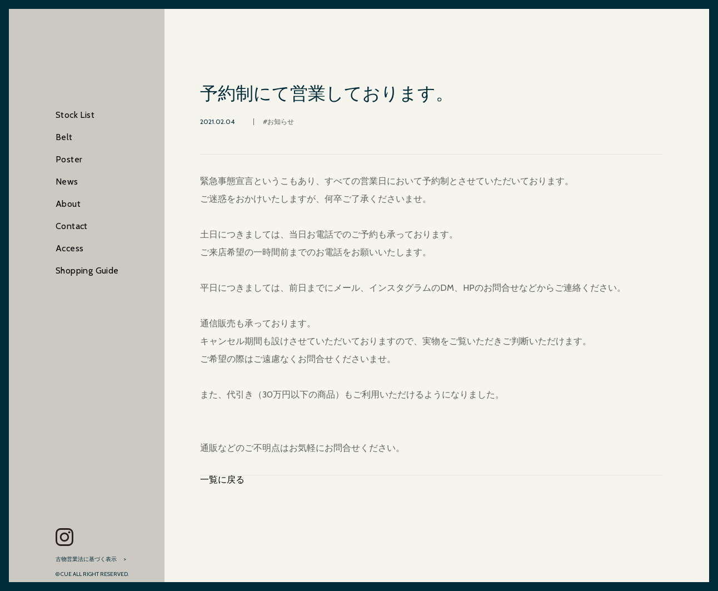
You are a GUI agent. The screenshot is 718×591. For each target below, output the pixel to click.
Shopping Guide (87, 270)
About (68, 203)
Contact (72, 226)
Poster (69, 159)
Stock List (75, 115)
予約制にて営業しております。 (326, 93)
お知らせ (280, 121)
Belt (64, 137)
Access (69, 248)
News (67, 181)
